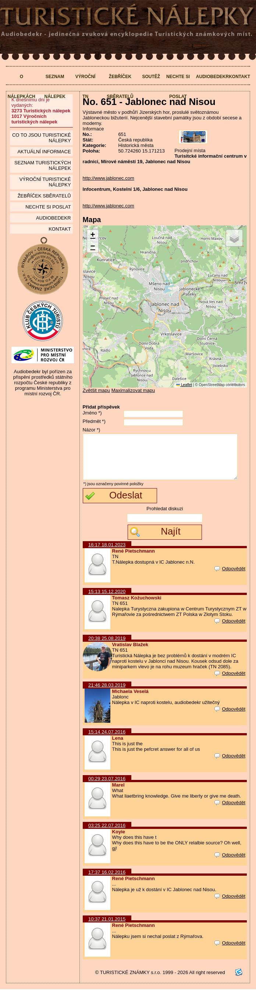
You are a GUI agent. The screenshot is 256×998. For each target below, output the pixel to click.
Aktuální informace (44, 151)
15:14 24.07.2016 (106, 740)
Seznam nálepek (54, 86)
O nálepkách (21, 86)
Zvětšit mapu (96, 390)
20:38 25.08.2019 (106, 647)
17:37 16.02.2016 (106, 881)
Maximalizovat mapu (133, 390)
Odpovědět (229, 577)
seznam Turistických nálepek (42, 165)
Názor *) (91, 430)
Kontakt (239, 76)
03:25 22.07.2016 (106, 834)
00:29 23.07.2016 (106, 787)
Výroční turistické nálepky (45, 182)
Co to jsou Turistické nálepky (41, 137)
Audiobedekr (212, 76)
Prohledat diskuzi (164, 517)
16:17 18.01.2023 (106, 553)
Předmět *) (94, 421)
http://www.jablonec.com (108, 178)
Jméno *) (92, 413)
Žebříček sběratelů (120, 86)
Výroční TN (85, 86)
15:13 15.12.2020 (106, 600)
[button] (92, 235)
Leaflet (184, 385)
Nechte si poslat (178, 86)
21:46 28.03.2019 (106, 694)
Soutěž (151, 76)
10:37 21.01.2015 (106, 928)
